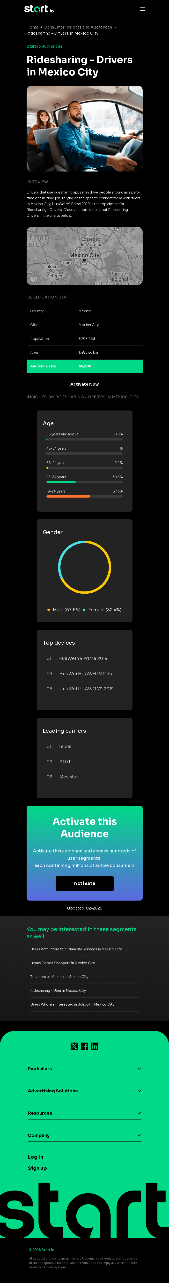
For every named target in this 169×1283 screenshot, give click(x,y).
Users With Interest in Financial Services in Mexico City (76, 949)
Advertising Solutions (53, 1091)
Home (32, 27)
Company (39, 1135)
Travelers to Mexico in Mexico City (59, 977)
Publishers (40, 1068)
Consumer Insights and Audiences (78, 27)
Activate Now (84, 384)
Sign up (37, 1168)
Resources (40, 1113)
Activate (84, 883)
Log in (35, 1157)
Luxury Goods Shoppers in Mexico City (62, 963)
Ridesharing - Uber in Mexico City (58, 990)
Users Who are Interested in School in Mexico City (72, 1004)
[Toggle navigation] (141, 8)
